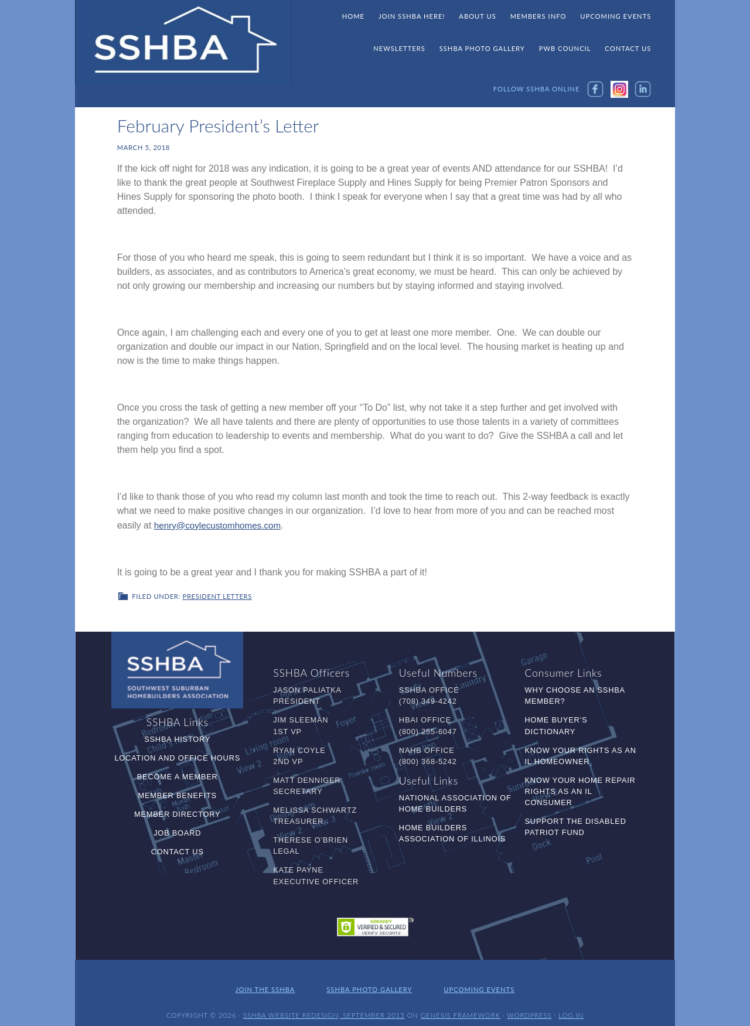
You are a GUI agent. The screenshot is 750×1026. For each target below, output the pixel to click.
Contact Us (177, 850)
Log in (571, 1007)
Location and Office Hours (177, 756)
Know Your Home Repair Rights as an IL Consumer (580, 789)
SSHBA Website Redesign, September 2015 (324, 1007)
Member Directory (177, 812)
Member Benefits (177, 793)
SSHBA (183, 43)
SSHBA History (177, 737)
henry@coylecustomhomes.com (221, 525)
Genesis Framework (460, 1007)
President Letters (217, 595)
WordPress (529, 1007)
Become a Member (177, 775)
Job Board (177, 831)
